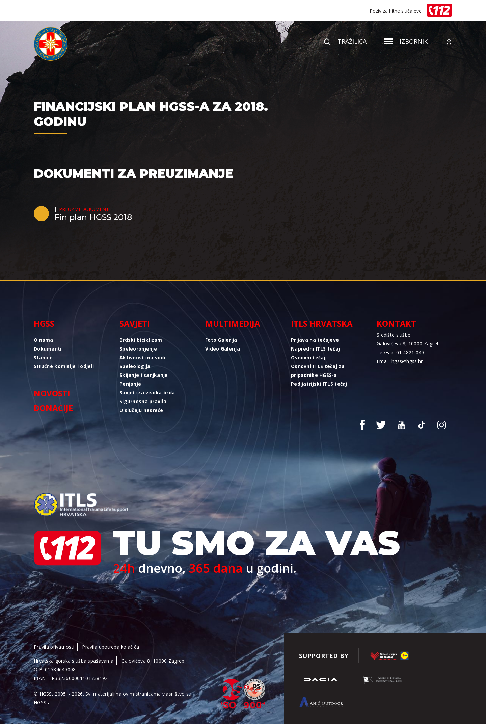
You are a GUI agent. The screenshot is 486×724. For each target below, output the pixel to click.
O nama (43, 340)
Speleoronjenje (138, 348)
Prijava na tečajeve (315, 340)
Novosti (52, 393)
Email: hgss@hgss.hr (400, 361)
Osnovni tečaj (308, 357)
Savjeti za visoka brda (147, 392)
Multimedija (232, 323)
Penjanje (130, 384)
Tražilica (345, 41)
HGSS (44, 323)
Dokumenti (48, 348)
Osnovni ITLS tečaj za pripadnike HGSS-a (318, 370)
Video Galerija (222, 348)
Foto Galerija (221, 340)
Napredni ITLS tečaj (315, 348)
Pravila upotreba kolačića (110, 647)
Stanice (43, 357)
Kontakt (396, 323)
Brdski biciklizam (140, 340)
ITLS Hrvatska (322, 323)
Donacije (53, 407)
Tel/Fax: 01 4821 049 (400, 352)
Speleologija (134, 366)
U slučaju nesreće (141, 410)
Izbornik (406, 41)
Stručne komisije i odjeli (64, 366)
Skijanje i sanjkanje (143, 375)
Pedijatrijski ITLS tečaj (319, 384)
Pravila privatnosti (54, 647)
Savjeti (134, 323)
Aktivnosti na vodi (142, 357)
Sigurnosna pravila (142, 401)
